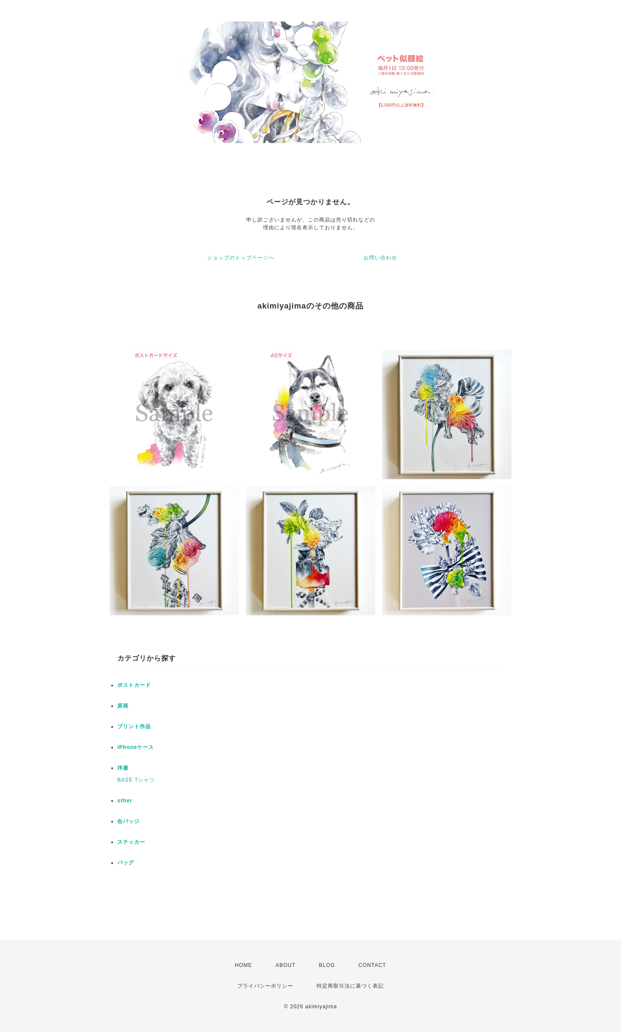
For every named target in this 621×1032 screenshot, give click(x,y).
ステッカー (131, 842)
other (124, 801)
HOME (243, 965)
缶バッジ (128, 821)
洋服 (123, 768)
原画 (123, 706)
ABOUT (285, 965)
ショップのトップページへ (240, 258)
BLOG (327, 965)
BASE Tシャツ (136, 780)
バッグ (125, 863)
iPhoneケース (135, 747)
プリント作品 (134, 726)
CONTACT (372, 965)
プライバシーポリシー (265, 986)
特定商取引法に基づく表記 (350, 986)
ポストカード (134, 685)
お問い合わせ (380, 258)
